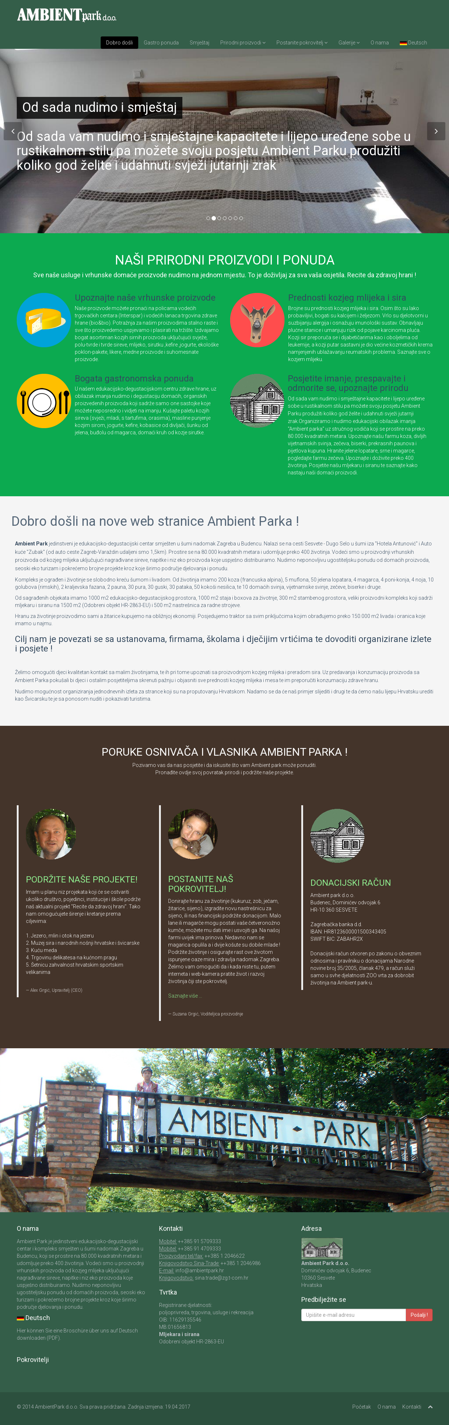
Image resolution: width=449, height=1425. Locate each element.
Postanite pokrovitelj (302, 43)
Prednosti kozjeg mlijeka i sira (347, 298)
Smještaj (199, 43)
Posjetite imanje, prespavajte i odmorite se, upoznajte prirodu (348, 383)
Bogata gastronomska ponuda (134, 378)
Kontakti (411, 1407)
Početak (361, 1407)
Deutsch (413, 43)
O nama (380, 43)
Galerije (349, 43)
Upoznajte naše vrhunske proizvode (145, 298)
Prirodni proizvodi (243, 43)
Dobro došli (119, 43)
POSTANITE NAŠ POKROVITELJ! (200, 884)
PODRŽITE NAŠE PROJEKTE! (82, 879)
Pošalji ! (419, 1315)
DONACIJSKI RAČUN (350, 883)
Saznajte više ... (185, 996)
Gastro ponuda (161, 43)
